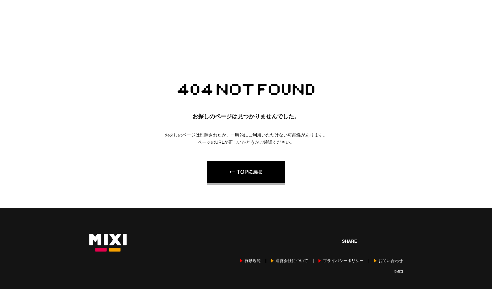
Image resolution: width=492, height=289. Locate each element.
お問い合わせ (390, 261)
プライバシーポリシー (343, 261)
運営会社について (291, 261)
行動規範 (252, 261)
